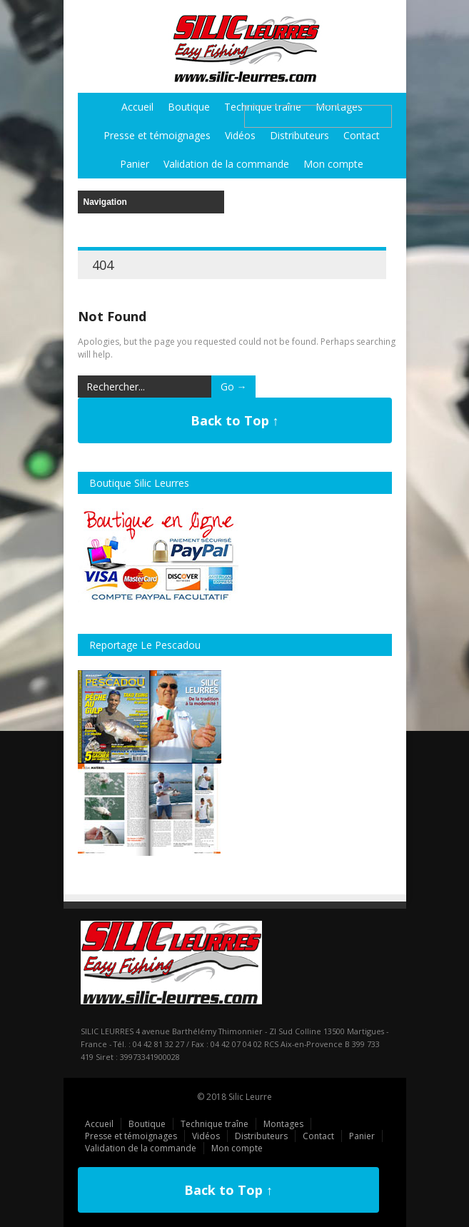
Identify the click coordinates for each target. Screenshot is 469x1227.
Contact (361, 135)
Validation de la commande (226, 164)
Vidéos (240, 135)
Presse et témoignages (157, 135)
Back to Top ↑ (235, 420)
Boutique (189, 106)
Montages (283, 1124)
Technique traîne (214, 1124)
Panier (134, 164)
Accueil (137, 106)
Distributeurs (299, 135)
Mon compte (333, 164)
